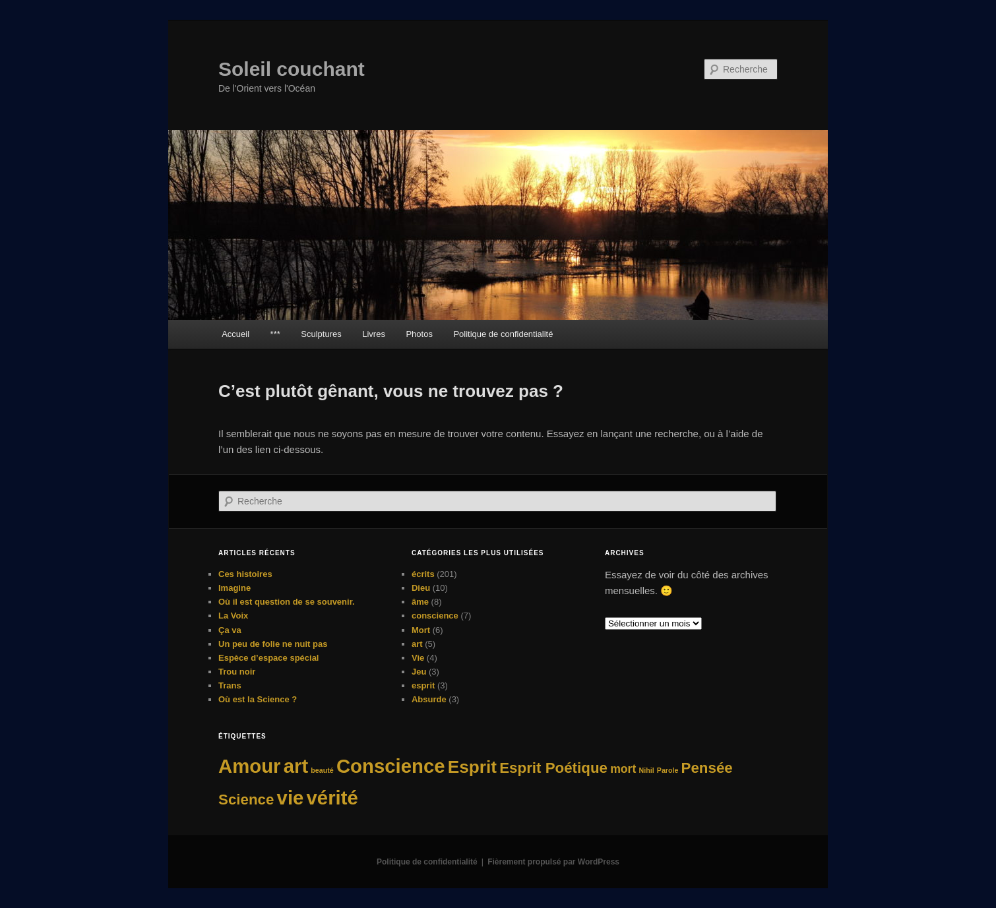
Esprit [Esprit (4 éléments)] (472, 767)
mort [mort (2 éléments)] (623, 768)
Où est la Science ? (257, 699)
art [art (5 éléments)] (296, 766)
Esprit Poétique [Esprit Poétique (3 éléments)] (553, 768)
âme (420, 602)
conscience (435, 615)
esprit (423, 685)
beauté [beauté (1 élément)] (322, 770)
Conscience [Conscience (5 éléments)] (390, 766)
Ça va (229, 630)
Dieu (421, 588)
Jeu (419, 672)
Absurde (429, 699)
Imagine (234, 588)
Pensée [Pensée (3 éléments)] (707, 768)
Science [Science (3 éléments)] (246, 799)
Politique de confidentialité (503, 334)
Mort (421, 630)
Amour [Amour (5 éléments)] (249, 766)
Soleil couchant (291, 69)
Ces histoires (245, 574)
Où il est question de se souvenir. (286, 602)
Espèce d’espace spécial (268, 658)
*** (275, 334)
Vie (418, 658)
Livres (373, 334)
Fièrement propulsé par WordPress (553, 861)
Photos (419, 334)
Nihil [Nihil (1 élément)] (646, 770)
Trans (229, 685)
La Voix (233, 615)
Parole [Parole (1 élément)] (668, 770)
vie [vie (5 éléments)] (290, 797)
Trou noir (236, 672)
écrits (423, 574)
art (417, 644)
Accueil (235, 334)
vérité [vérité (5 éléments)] (332, 797)
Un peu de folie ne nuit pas (272, 644)
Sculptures (321, 334)
